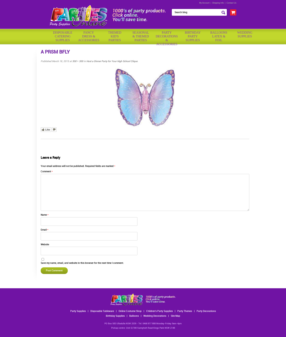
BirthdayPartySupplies (193, 36)
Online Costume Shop (130, 311)
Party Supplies (78, 311)
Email (44, 230)
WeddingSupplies (244, 34)
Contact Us (231, 3)
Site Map (175, 316)
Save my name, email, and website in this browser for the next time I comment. (82, 263)
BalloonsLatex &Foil (218, 36)
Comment (47, 171)
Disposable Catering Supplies (62, 36)
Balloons (134, 316)
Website (45, 244)
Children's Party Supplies (159, 311)
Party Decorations (206, 311)
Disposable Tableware (102, 311)
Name (44, 215)
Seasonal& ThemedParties (140, 36)
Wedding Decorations (154, 316)
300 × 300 (77, 61)
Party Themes (184, 311)
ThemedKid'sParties (114, 36)
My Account (204, 3)
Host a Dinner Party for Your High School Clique (111, 61)
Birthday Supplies (115, 316)
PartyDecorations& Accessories (167, 37)
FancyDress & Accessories (88, 36)
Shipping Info (218, 3)
